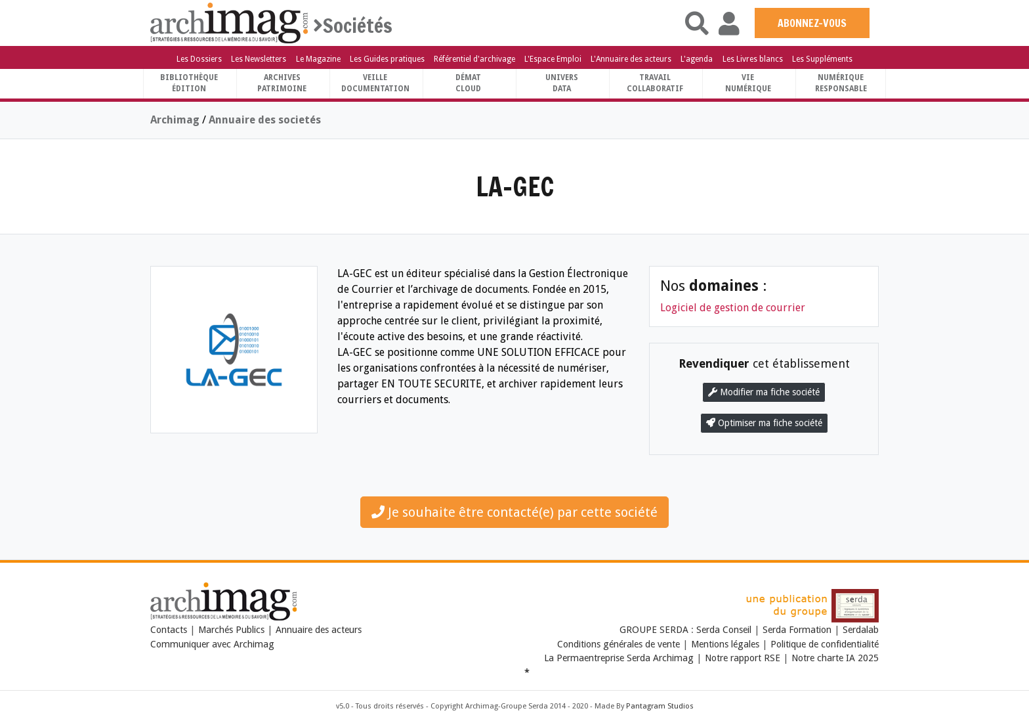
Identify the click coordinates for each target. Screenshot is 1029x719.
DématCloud (468, 83)
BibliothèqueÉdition (189, 83)
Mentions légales (725, 644)
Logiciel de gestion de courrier (732, 307)
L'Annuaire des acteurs (631, 59)
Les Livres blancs (753, 59)
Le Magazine (318, 59)
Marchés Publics (231, 629)
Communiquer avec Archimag (212, 644)
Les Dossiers (199, 59)
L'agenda (697, 59)
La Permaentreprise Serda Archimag (619, 658)
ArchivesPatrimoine (281, 83)
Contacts (168, 629)
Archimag (175, 120)
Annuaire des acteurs (319, 629)
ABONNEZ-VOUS (812, 23)
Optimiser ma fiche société (764, 423)
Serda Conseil (725, 629)
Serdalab (861, 629)
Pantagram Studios (660, 706)
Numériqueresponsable (841, 83)
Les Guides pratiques (387, 59)
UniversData (561, 83)
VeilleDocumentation (375, 83)
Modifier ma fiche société (764, 392)
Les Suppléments (822, 59)
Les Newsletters (258, 59)
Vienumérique (748, 83)
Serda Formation (798, 629)
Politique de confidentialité (824, 644)
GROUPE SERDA (655, 629)
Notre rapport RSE (742, 658)
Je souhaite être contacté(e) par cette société (514, 512)
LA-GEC (515, 186)
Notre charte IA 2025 (835, 658)
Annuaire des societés (265, 120)
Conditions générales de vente (618, 644)
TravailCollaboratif (655, 83)
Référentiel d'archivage (474, 59)
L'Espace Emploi (552, 59)
